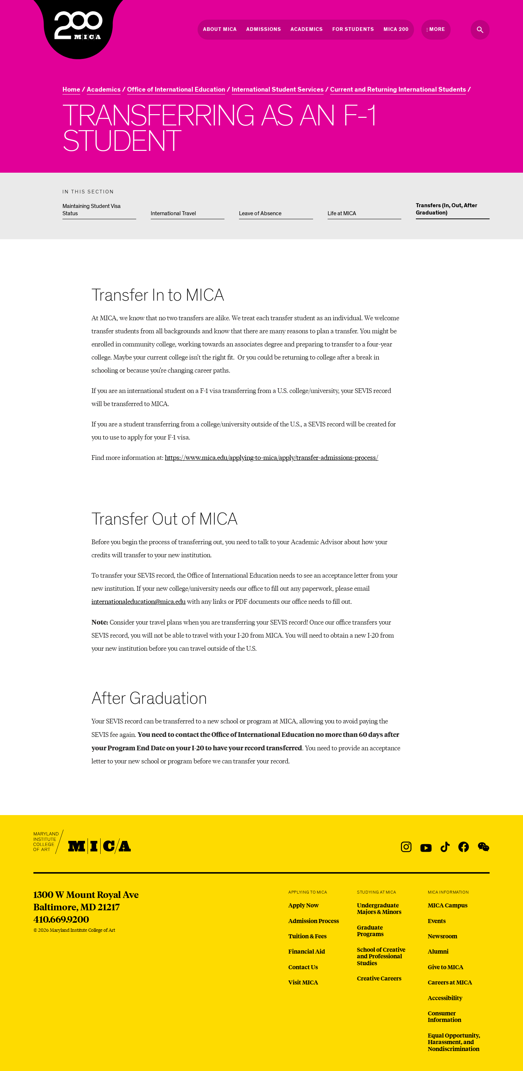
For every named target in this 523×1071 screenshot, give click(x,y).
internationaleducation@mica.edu (139, 601)
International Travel (173, 213)
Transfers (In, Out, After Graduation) (446, 209)
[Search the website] (480, 29)
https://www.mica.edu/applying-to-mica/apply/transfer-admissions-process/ (271, 457)
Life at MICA (342, 213)
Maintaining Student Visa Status (91, 209)
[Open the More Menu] (436, 29)
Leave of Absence (260, 213)
